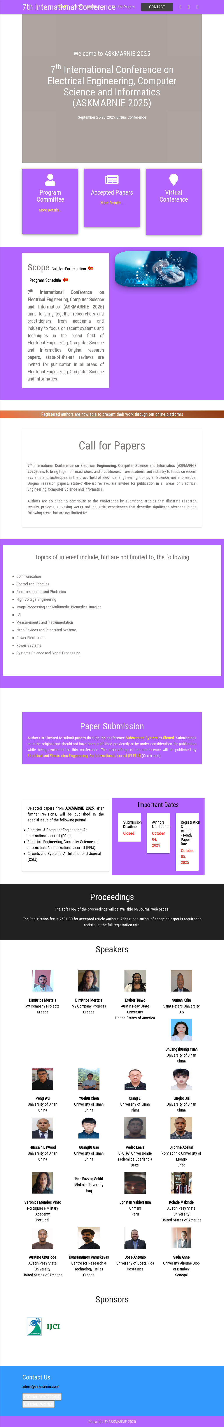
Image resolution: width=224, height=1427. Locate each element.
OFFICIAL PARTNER (38, 1404)
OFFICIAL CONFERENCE (42, 1397)
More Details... (50, 210)
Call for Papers (123, 7)
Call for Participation (72, 268)
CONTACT (157, 7)
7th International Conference (69, 7)
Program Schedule (49, 280)
